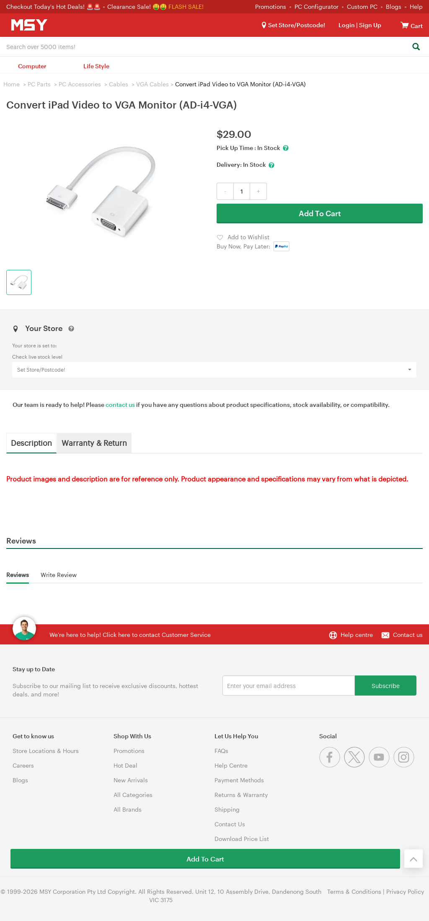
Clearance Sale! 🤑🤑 (137, 6)
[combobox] (214, 46)
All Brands (128, 809)
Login (347, 24)
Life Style (96, 66)
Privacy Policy (405, 891)
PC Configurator (317, 6)
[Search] (416, 47)
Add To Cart (320, 213)
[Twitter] (356, 765)
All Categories (133, 794)
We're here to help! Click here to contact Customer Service (130, 634)
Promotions (270, 6)
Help (416, 6)
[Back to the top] (413, 858)
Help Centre (231, 765)
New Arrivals (131, 780)
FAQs (221, 750)
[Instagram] (404, 765)
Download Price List (241, 838)
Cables (118, 84)
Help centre (357, 634)
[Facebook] (331, 765)
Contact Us (229, 824)
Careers (23, 765)
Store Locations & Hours (46, 750)
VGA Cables (152, 84)
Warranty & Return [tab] (94, 442)
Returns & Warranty (241, 794)
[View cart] (405, 24)
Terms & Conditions (354, 891)
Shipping (227, 809)
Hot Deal (125, 765)
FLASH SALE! (186, 6)
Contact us (408, 634)
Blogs (393, 6)
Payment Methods (239, 780)
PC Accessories (80, 84)
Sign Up (369, 24)
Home (11, 84)
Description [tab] (31, 442)
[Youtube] (381, 765)
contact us (120, 404)
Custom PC (362, 6)
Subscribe (386, 685)
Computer (32, 66)
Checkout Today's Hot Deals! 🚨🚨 (54, 6)
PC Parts (39, 84)
